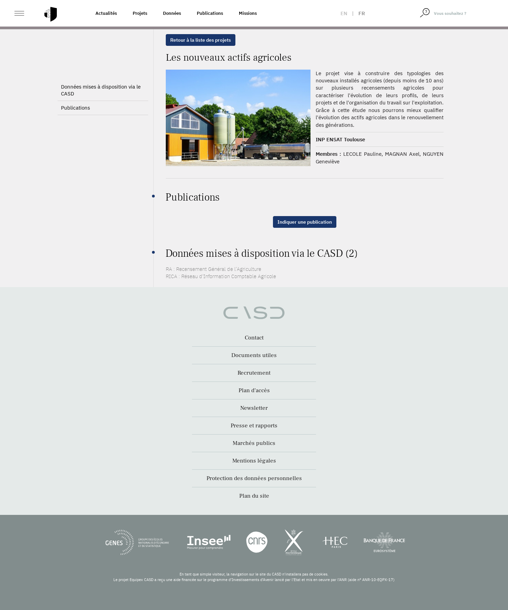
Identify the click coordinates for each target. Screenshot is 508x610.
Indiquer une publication (304, 222)
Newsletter (254, 408)
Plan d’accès (254, 390)
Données (172, 13)
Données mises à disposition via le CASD (101, 90)
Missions (248, 13)
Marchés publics (254, 443)
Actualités (106, 13)
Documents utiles (254, 355)
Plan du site (254, 496)
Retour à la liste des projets (200, 40)
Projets (140, 13)
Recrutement (254, 373)
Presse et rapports (254, 425)
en (344, 13)
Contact (254, 338)
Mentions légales (254, 461)
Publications (210, 13)
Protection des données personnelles (254, 478)
